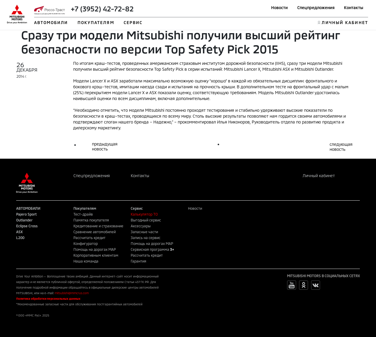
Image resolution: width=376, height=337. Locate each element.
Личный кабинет (319, 175)
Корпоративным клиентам (95, 255)
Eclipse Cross (27, 226)
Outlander (24, 220)
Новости (279, 7)
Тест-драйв (83, 214)
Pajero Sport (26, 214)
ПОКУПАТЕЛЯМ (96, 22)
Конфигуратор (85, 243)
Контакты (353, 7)
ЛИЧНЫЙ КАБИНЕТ (345, 22)
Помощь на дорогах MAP (94, 249)
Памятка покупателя (91, 220)
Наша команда (85, 261)
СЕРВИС (133, 22)
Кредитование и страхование (98, 226)
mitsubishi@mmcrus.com (72, 293)
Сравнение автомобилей (94, 232)
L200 (20, 238)
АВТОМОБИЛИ (51, 22)
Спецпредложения (316, 7)
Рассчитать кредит (89, 238)
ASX (19, 232)
